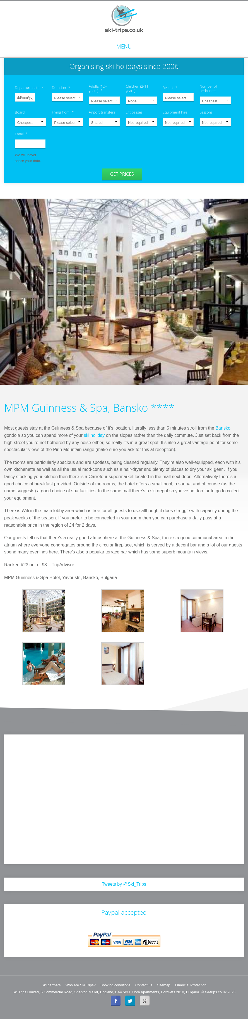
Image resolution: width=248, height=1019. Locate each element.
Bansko (222, 427)
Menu (124, 46)
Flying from (63, 112)
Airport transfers (102, 112)
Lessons (206, 112)
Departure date (29, 87)
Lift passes (134, 112)
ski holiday (94, 435)
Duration (61, 87)
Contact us (143, 984)
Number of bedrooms (208, 88)
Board (20, 112)
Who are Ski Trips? (81, 984)
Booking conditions (115, 984)
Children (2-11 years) (137, 88)
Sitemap (163, 984)
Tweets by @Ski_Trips (124, 883)
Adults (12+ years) (98, 88)
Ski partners (51, 984)
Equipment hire (175, 112)
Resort (170, 87)
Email (21, 134)
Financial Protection (190, 984)
